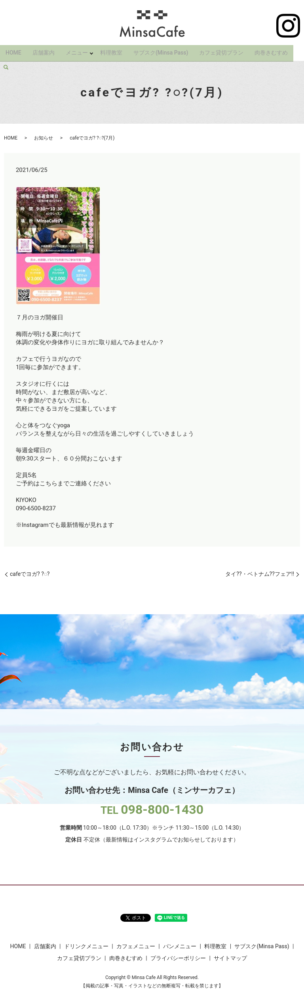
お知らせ (43, 138)
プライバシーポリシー (178, 958)
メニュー (77, 50)
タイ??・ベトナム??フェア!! (259, 574)
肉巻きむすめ (272, 50)
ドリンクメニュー (86, 946)
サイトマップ (230, 958)
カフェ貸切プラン (223, 50)
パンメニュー (179, 946)
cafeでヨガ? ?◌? (29, 574)
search (6, 63)
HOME (13, 50)
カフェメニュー (135, 946)
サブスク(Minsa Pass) (162, 50)
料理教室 (113, 50)
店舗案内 (43, 50)
